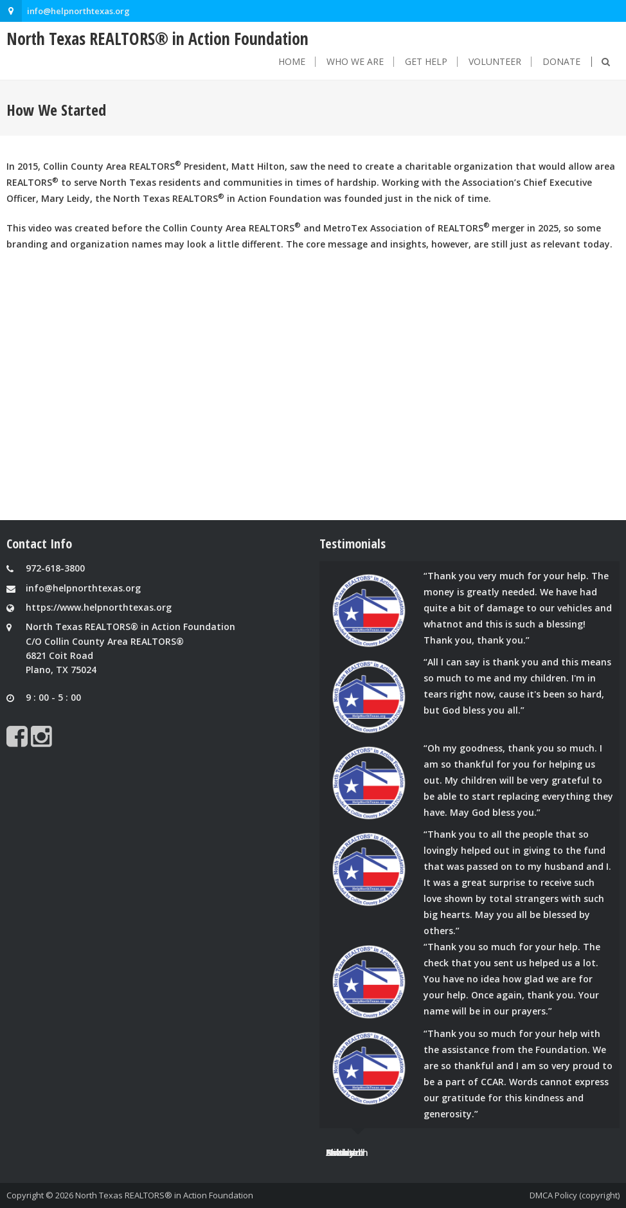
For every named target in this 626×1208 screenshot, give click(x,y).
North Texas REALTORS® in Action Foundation (164, 1195)
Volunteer (495, 62)
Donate (561, 62)
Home (291, 62)
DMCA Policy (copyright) (575, 1195)
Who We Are (355, 62)
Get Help (426, 62)
